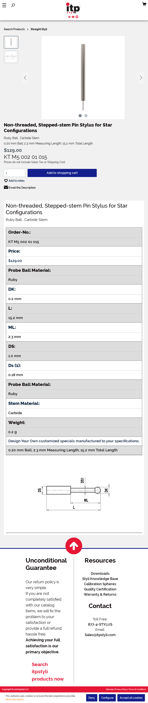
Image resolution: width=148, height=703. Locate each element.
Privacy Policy (121, 689)
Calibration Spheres (100, 584)
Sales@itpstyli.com (100, 635)
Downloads (100, 573)
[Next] (141, 77)
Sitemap (110, 689)
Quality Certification (100, 589)
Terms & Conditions (137, 689)
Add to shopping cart (62, 173)
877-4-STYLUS (100, 624)
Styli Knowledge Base (100, 579)
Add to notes (14, 179)
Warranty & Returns (100, 594)
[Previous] (25, 77)
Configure (107, 697)
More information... (15, 699)
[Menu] (4, 5)
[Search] (12, 5)
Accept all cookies (131, 697)
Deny (91, 697)
